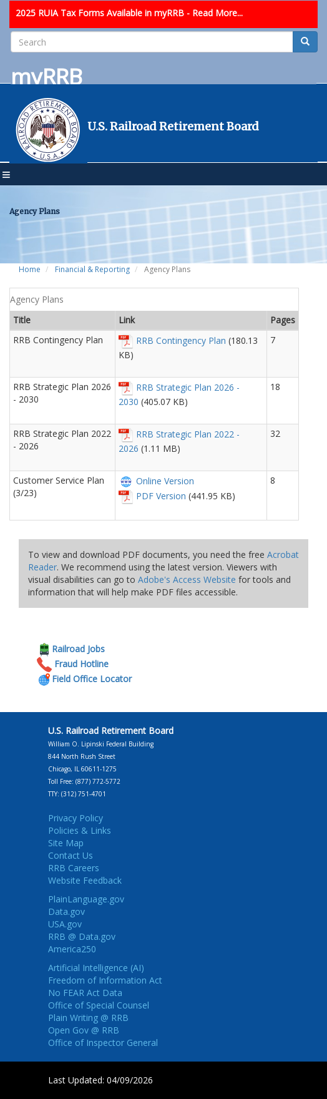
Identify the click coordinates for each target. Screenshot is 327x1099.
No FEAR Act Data (85, 993)
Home (30, 269)
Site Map (66, 843)
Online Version (165, 481)
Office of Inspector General (103, 1042)
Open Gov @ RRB (83, 1030)
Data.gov (66, 911)
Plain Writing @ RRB (88, 1017)
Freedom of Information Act (105, 980)
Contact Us (70, 855)
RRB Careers (73, 868)
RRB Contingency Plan (181, 340)
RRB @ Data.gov (81, 936)
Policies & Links (79, 830)
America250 (72, 949)
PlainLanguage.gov (86, 899)
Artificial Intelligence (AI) (96, 968)
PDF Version (161, 496)
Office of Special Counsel (98, 1005)
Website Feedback (85, 880)
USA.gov (65, 924)
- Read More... (215, 13)
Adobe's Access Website (187, 579)
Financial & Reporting (92, 269)
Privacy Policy (75, 818)
